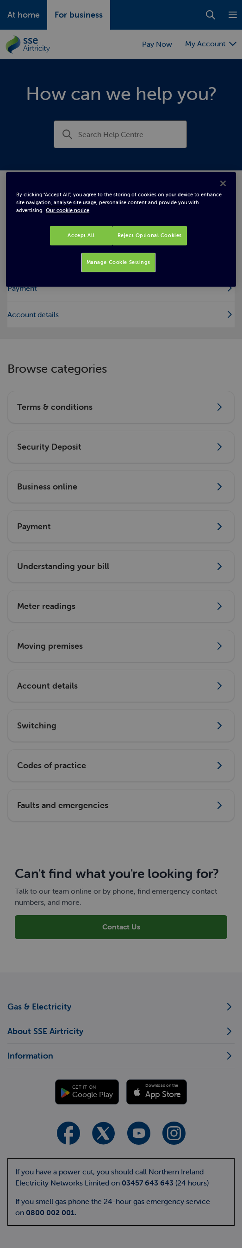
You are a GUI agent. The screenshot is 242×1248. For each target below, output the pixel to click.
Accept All (81, 235)
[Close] (223, 183)
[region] (121, 229)
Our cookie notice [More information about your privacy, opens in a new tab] (67, 210)
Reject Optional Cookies (150, 235)
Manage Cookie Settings (119, 262)
